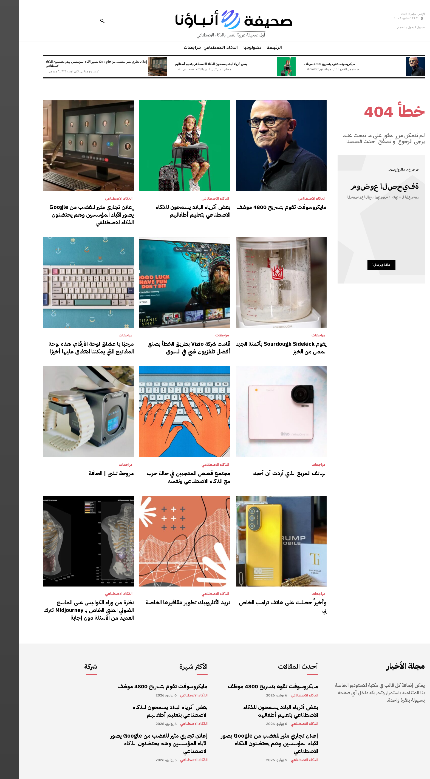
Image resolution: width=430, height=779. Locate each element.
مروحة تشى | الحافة (92, 473)
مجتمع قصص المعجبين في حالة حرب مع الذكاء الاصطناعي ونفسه (169, 477)
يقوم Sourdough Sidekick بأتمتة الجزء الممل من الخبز (262, 348)
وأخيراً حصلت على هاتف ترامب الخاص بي (264, 606)
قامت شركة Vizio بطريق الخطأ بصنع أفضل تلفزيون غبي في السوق (170, 348)
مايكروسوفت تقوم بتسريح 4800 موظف (310, 63)
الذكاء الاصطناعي (292, 198)
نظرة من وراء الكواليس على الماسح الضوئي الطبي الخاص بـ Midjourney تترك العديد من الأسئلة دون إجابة (70, 610)
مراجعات (299, 335)
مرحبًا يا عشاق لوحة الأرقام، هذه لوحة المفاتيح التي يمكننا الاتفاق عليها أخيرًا (72, 348)
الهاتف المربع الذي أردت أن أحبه (271, 473)
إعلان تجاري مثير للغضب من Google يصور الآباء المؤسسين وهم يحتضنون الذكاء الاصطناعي (77, 63)
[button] (83, 21)
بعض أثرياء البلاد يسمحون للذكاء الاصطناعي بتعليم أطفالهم (192, 63)
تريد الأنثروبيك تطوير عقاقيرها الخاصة (169, 602)
